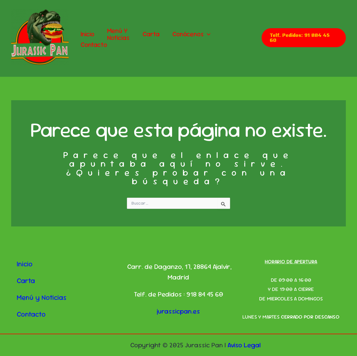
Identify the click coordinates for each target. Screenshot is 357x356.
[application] (207, 34)
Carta (151, 34)
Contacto (94, 44)
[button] (304, 37)
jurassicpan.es (178, 311)
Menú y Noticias (118, 34)
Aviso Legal (244, 345)
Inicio (87, 34)
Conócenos (191, 34)
